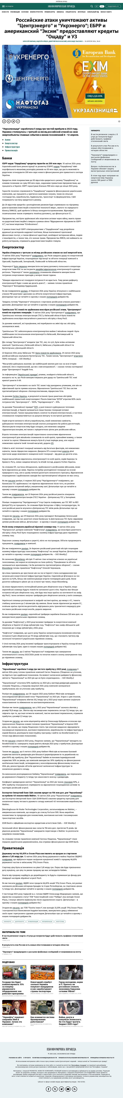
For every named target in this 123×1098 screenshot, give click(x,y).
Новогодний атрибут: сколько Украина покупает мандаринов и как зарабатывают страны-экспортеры (42, 987)
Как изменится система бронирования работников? (42, 1019)
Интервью (82, 12)
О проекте (27, 1057)
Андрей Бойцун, (42, 41)
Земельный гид (93, 12)
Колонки (24, 12)
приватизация (33, 921)
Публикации (15, 12)
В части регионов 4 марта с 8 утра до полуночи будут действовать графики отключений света (42, 937)
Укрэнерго (7, 921)
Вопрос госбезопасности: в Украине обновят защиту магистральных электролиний (105, 168)
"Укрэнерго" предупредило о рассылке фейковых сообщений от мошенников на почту (41, 952)
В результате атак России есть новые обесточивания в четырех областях (35, 945)
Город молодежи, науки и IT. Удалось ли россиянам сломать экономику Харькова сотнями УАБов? (71, 987)
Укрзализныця (47, 921)
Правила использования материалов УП (74, 1057)
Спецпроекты (70, 12)
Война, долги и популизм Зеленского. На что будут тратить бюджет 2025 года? (70, 1020)
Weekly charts (106, 12)
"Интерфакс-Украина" (78, 1065)
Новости (5, 12)
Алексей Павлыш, (29, 41)
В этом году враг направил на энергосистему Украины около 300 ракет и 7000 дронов (104, 179)
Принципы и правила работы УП (102, 1057)
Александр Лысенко (75, 41)
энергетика (60, 921)
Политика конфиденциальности (44, 1057)
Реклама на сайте (15, 1057)
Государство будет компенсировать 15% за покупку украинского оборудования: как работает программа (13, 988)
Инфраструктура (36, 12)
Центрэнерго (19, 921)
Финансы (60, 12)
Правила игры (49, 12)
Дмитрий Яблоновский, (58, 41)
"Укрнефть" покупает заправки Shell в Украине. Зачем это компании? (13, 1020)
